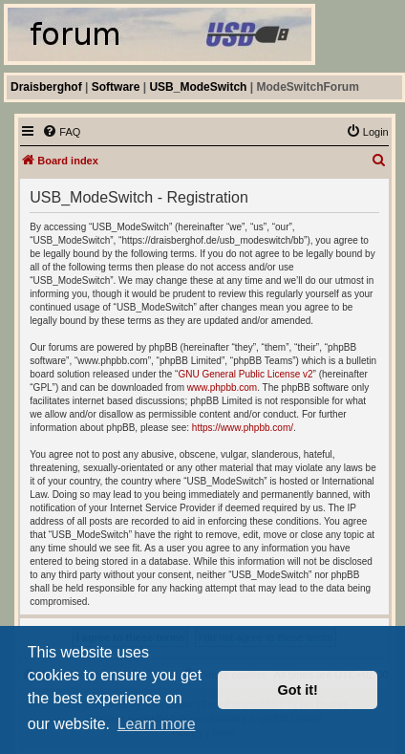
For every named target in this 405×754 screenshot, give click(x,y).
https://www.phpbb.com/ (242, 427)
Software (116, 87)
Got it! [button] (298, 690)
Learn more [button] (156, 724)
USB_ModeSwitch (197, 87)
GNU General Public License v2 (245, 374)
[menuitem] (61, 131)
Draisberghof (46, 87)
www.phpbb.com (222, 387)
